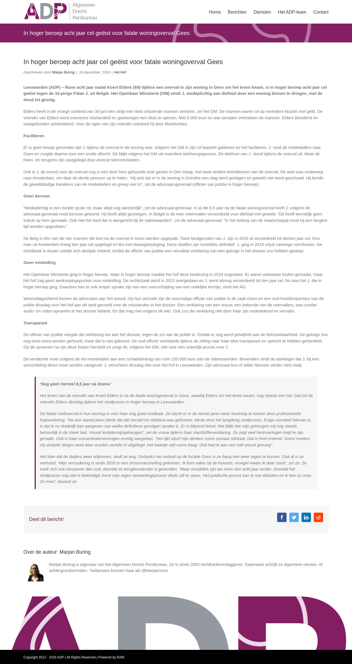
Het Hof (120, 72)
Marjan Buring (63, 72)
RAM (120, 657)
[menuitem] (218, 11)
